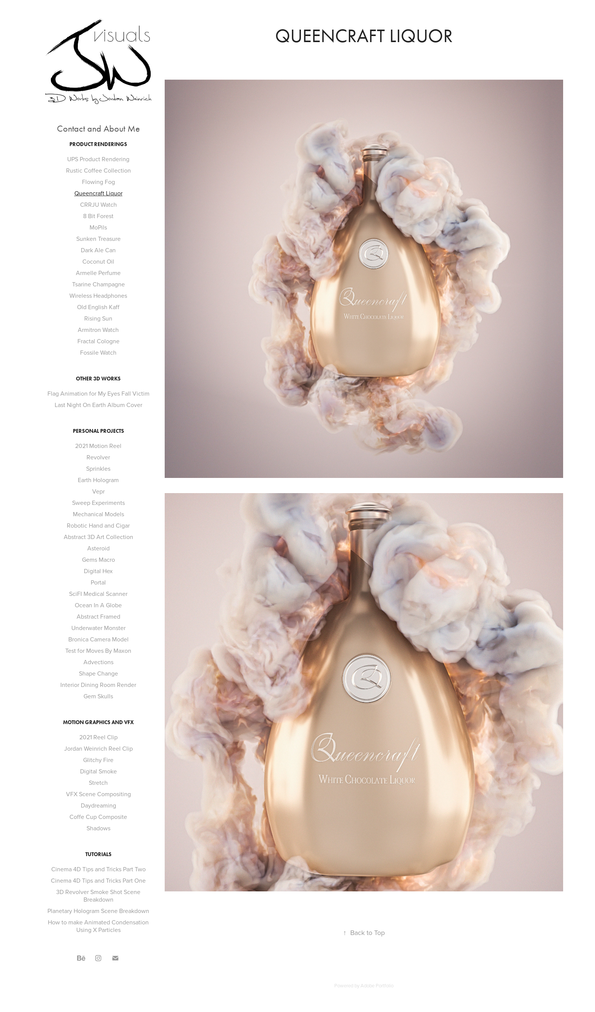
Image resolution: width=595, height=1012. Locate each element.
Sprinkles (98, 468)
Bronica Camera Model (98, 639)
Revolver (98, 457)
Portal (98, 582)
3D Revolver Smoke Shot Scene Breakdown (98, 896)
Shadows (98, 828)
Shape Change (98, 673)
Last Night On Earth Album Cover (98, 405)
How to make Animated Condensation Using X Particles (98, 926)
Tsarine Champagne (98, 284)
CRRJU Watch (98, 204)
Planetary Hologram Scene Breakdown (98, 911)
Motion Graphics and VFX (98, 722)
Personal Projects (98, 431)
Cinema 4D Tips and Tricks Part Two (98, 869)
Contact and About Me (98, 128)
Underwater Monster (98, 628)
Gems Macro (98, 559)
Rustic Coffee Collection (98, 170)
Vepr (98, 491)
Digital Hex (98, 571)
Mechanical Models (98, 514)
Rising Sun (98, 318)
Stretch (98, 782)
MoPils (98, 227)
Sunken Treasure (98, 238)
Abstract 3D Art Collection (98, 537)
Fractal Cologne (98, 341)
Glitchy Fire (98, 760)
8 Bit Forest (98, 216)
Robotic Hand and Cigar (98, 525)
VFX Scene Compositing (98, 794)
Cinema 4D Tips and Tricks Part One (98, 880)
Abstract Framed (98, 616)
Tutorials (98, 854)
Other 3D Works (98, 379)
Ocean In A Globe (98, 605)
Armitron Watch (98, 329)
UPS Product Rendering (98, 159)
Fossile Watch (98, 352)
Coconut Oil (98, 261)
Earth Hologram (98, 480)
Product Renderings (98, 144)
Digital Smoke (98, 771)
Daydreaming (98, 805)
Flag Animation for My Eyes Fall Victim (98, 393)
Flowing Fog (98, 182)
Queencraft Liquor (98, 193)
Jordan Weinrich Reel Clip (98, 748)
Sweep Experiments (98, 502)
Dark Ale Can (98, 250)
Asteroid (98, 548)
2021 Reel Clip (98, 737)
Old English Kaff (98, 307)
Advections (98, 662)
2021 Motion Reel (98, 446)
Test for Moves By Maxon (98, 650)
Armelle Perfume (98, 273)
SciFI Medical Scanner (98, 593)
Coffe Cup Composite (98, 816)
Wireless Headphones (98, 295)
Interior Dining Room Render (98, 684)
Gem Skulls (98, 696)
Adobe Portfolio (377, 985)
